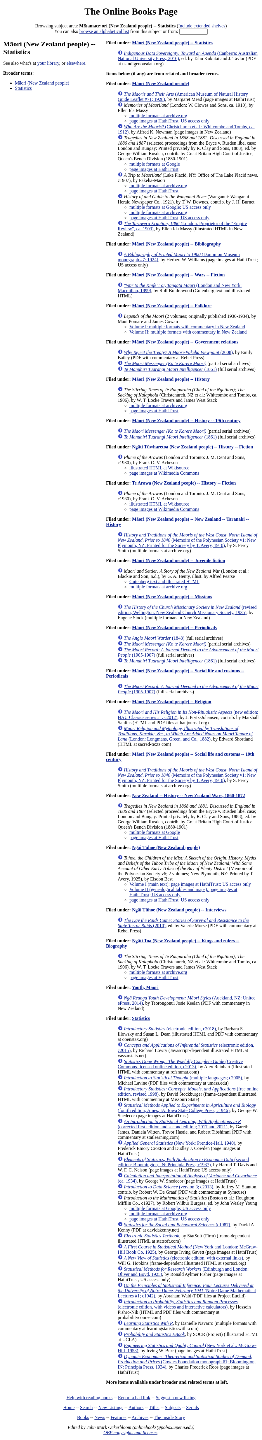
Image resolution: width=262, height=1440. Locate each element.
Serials (192, 1407)
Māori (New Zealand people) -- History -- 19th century (186, 420)
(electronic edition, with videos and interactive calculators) (178, 1304)
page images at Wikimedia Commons (164, 473)
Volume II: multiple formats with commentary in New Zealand (188, 331)
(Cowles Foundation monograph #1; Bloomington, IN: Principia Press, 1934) (187, 1361)
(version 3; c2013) (168, 1186)
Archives (139, 1417)
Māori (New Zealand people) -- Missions (172, 596)
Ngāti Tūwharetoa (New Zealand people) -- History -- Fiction (192, 446)
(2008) (178, 352)
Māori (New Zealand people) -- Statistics (172, 42)
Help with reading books (89, 1397)
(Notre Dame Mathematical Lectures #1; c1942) (187, 1290)
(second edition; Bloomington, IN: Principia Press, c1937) (183, 1162)
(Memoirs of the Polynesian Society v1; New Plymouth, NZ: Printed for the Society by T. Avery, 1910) (187, 540)
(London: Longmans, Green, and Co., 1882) (185, 733)
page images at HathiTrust (153, 169)
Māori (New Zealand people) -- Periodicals (174, 627)
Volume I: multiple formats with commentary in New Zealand (187, 326)
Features (118, 1417)
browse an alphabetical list (104, 31)
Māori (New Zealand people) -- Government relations (185, 341)
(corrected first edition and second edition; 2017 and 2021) (179, 1124)
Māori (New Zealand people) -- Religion (171, 701)
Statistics (23, 88)
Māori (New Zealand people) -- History (171, 379)
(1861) (170, 369)
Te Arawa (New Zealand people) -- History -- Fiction (184, 482)
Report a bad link (134, 1397)
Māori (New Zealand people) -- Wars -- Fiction (178, 274)
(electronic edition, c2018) (170, 1028)
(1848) (154, 638)
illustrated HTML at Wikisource (159, 467)
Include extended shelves (201, 25)
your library (48, 63)
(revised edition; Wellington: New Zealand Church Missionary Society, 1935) (187, 610)
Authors (136, 1407)
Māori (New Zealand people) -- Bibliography (176, 243)
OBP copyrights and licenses (130, 1432)
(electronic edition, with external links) (183, 1257)
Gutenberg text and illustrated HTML (164, 581)
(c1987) (177, 1224)
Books (83, 1417)
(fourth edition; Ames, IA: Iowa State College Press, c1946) (187, 1108)
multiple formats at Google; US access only (170, 207)
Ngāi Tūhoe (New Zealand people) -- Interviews (179, 909)
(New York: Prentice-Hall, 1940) (179, 1143)
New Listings (110, 1407)
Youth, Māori (145, 987)
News (99, 1417)
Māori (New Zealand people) (42, 82)
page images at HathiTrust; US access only (169, 120)
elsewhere (76, 63)
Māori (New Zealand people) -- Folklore (171, 305)
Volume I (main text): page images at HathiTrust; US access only (190, 884)
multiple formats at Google (154, 164)
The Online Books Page (131, 11)
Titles (154, 1407)
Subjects (173, 1407)
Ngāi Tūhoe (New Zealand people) (166, 847)
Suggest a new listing (175, 1397)
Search (86, 1407)
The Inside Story (169, 1417)
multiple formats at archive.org (158, 115)
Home (68, 1407)
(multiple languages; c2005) (183, 1077)
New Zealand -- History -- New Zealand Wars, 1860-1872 (188, 795)
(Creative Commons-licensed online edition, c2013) (180, 1064)
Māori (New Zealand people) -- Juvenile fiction (178, 560)
